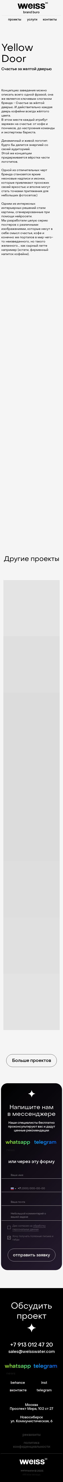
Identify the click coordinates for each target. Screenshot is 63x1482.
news (10, 1150)
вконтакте (18, 1390)
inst (44, 1383)
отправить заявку (31, 1255)
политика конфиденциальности (31, 1445)
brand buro (31, 12)
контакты (50, 19)
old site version (31, 1474)
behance (18, 1383)
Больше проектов (31, 1060)
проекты (14, 19)
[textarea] (32, 1216)
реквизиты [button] (32, 1435)
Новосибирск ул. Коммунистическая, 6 (32, 1419)
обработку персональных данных (29, 1227)
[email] (32, 1202)
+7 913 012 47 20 (31, 1344)
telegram (45, 1142)
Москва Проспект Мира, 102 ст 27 (31, 1407)
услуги (32, 19)
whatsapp (18, 1142)
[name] (32, 1175)
